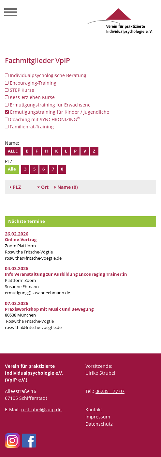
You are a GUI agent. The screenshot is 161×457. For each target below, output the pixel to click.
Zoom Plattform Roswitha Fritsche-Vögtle (29, 246)
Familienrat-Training (29, 126)
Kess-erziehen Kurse (30, 97)
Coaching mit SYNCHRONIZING (42, 119)
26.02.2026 (16, 234)
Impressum (97, 417)
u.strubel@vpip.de (41, 409)
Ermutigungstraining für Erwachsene (48, 105)
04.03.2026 (16, 268)
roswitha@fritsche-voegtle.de (33, 258)
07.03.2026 (16, 303)
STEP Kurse (19, 90)
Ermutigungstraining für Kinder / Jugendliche (57, 112)
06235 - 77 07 (109, 391)
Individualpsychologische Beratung (45, 75)
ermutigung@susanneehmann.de (37, 293)
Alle (13, 151)
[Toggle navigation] (11, 13)
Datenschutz (99, 424)
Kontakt (93, 409)
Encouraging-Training (30, 83)
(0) (66, 187)
